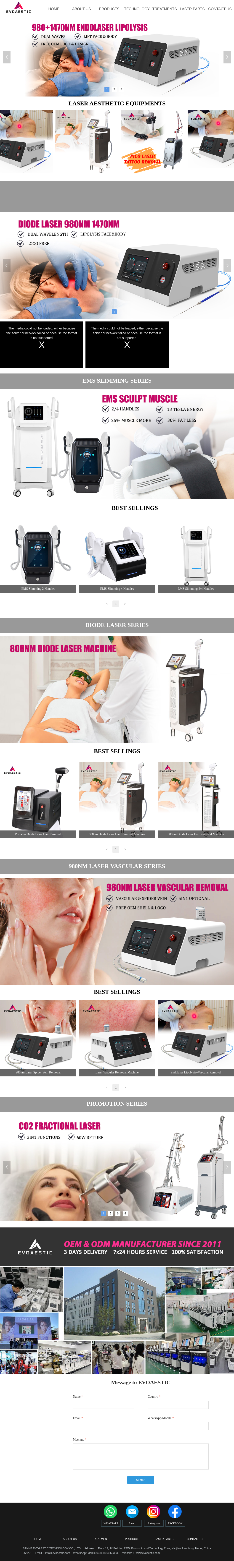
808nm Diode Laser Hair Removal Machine (117, 834)
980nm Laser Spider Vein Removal (38, 1072)
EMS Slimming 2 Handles (38, 588)
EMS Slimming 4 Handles (117, 588)
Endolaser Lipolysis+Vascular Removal (195, 1072)
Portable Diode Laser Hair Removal (38, 834)
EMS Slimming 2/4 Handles (196, 588)
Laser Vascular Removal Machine (116, 1072)
